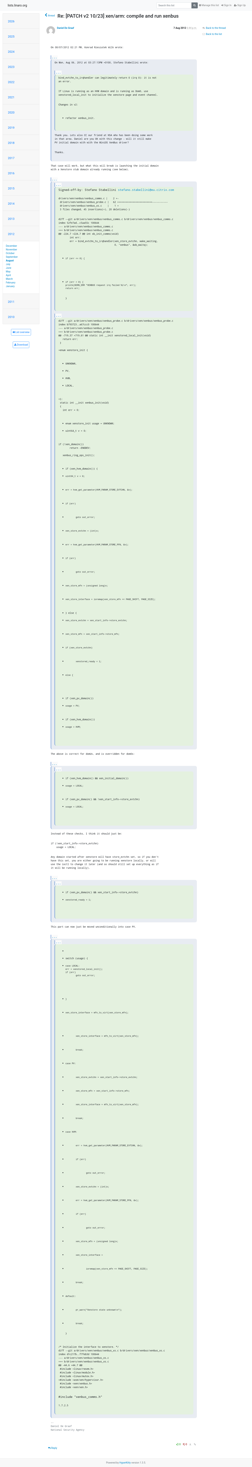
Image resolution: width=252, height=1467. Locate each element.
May (8, 271)
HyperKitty (125, 1462)
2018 (11, 143)
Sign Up (240, 5)
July (8, 264)
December (11, 245)
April (8, 275)
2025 (11, 36)
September (12, 256)
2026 (11, 21)
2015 (11, 188)
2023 (11, 67)
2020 (11, 112)
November (11, 249)
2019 (11, 127)
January (10, 286)
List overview (21, 332)
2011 (11, 301)
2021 (11, 97)
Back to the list (212, 34)
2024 (11, 51)
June (8, 267)
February (10, 282)
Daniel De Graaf (65, 28)
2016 (11, 173)
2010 (11, 317)
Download (21, 344)
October (10, 253)
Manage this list (209, 5)
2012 (11, 234)
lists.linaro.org (17, 5)
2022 (11, 82)
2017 (11, 158)
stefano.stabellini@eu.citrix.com (146, 190)
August (10, 260)
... (54, 57)
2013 (11, 219)
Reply (52, 1448)
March (9, 278)
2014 (11, 203)
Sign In (226, 5)
